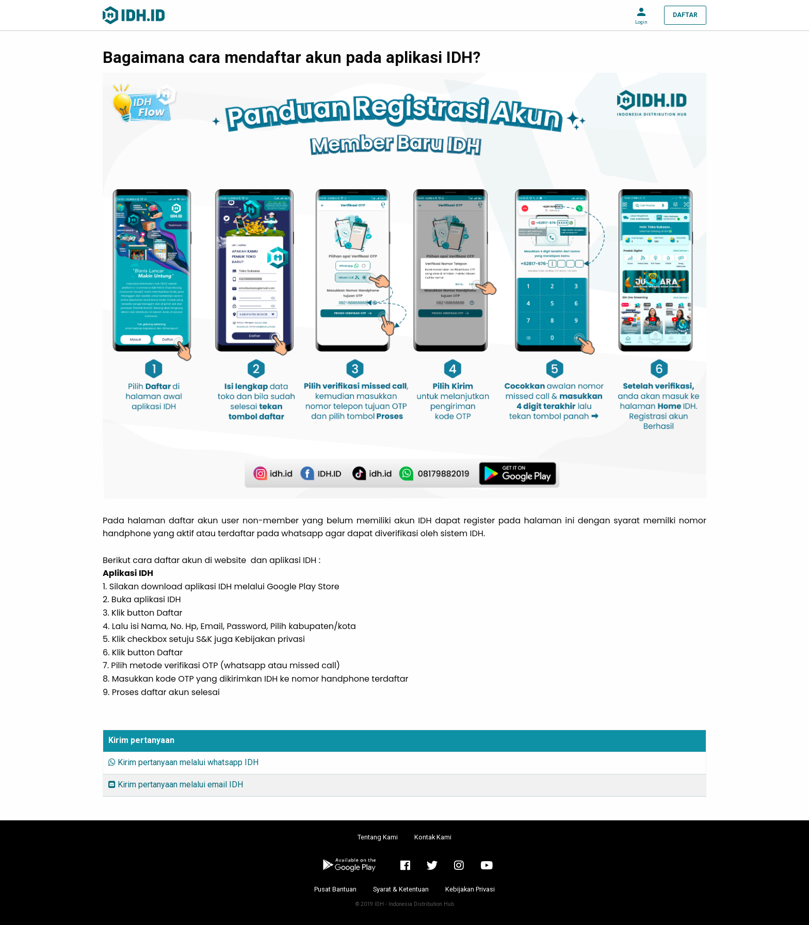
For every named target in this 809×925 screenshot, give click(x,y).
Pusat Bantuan (335, 889)
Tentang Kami (378, 837)
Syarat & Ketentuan (401, 889)
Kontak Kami (432, 837)
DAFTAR (685, 15)
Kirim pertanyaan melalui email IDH (175, 784)
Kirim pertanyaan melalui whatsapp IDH (183, 762)
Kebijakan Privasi (470, 889)
